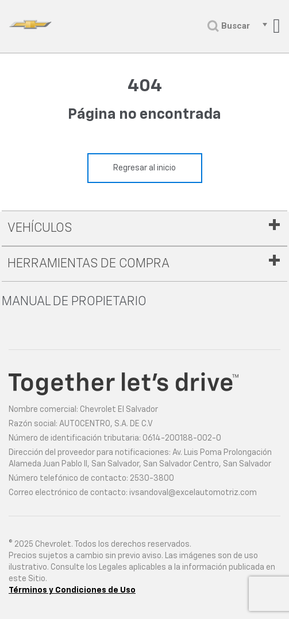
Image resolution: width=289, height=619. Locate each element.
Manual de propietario (74, 301)
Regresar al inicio (144, 168)
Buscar (228, 26)
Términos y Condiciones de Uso (72, 590)
